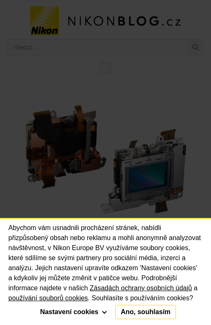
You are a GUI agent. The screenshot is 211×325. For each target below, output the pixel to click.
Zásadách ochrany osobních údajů (141, 288)
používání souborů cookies (48, 298)
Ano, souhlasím (145, 311)
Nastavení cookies (73, 311)
